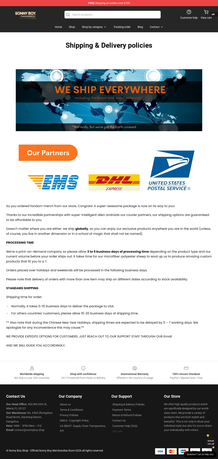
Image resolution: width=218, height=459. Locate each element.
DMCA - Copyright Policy (74, 420)
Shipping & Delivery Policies (128, 404)
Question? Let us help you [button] (200, 454)
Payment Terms (121, 409)
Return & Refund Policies (127, 415)
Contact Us (119, 420)
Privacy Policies (69, 415)
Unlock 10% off (210, 442)
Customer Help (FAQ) (125, 425)
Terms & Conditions (71, 409)
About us (65, 404)
